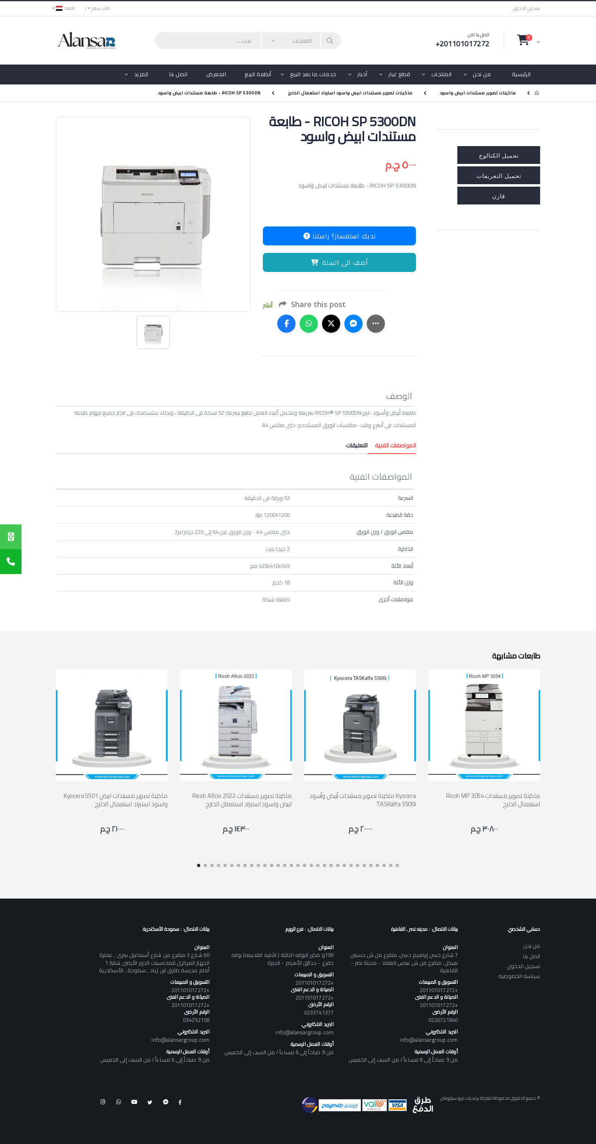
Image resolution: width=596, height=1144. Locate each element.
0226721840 (443, 1020)
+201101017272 (439, 990)
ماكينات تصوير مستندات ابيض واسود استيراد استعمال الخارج (350, 93)
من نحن (482, 74)
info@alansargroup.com (428, 1040)
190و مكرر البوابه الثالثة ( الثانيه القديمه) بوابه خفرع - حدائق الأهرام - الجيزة (282, 958)
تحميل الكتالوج (499, 155)
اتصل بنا (178, 74)
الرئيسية (521, 74)
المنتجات (441, 74)
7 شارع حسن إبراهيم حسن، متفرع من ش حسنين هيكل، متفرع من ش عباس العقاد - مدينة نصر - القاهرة (403, 962)
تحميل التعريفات (499, 175)
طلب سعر (100, 8)
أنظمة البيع (258, 74)
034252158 (196, 1020)
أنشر (267, 306)
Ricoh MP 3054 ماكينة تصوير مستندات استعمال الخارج (493, 800)
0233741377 (319, 1012)
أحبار (362, 74)
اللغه (65, 8)
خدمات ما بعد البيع (313, 74)
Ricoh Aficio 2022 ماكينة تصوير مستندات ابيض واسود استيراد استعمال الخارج (242, 800)
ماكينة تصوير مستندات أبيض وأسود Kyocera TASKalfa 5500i (362, 800)
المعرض (216, 74)
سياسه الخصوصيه (519, 976)
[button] (528, 40)
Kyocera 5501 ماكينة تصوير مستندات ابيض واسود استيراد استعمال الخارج (116, 800)
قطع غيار (399, 74)
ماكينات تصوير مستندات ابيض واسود (478, 93)
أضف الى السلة (339, 262)
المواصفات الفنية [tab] (392, 445)
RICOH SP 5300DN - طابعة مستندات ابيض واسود (209, 93)
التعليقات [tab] (357, 445)
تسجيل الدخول (526, 8)
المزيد (141, 74)
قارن (498, 195)
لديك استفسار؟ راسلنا (339, 236)
